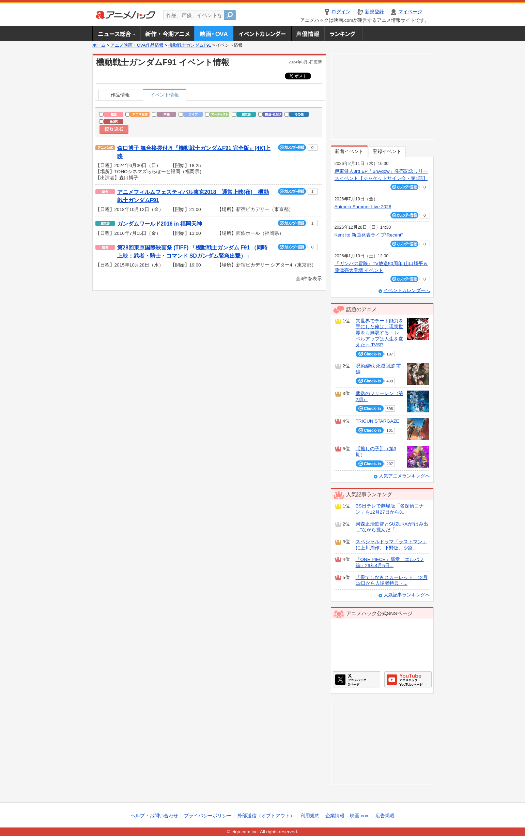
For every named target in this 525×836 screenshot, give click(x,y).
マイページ (410, 11)
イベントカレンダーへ (407, 290)
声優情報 (307, 33)
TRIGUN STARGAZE (377, 421)
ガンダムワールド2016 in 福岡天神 (159, 224)
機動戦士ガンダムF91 (189, 45)
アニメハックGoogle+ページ (408, 679)
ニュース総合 (116, 33)
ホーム (99, 45)
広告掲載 (385, 815)
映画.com (359, 815)
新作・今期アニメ (167, 33)
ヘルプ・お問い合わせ (154, 815)
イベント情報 (164, 94)
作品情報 (120, 94)
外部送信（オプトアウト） (266, 815)
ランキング (343, 33)
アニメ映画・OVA (213, 33)
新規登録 (374, 11)
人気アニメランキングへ (404, 475)
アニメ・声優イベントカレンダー (262, 33)
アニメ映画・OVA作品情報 (137, 45)
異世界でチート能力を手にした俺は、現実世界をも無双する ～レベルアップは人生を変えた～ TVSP (379, 333)
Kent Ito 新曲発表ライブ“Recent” (369, 235)
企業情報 (334, 815)
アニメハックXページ (356, 679)
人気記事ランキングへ (407, 594)
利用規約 (310, 815)
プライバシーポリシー (208, 815)
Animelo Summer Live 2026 (363, 206)
